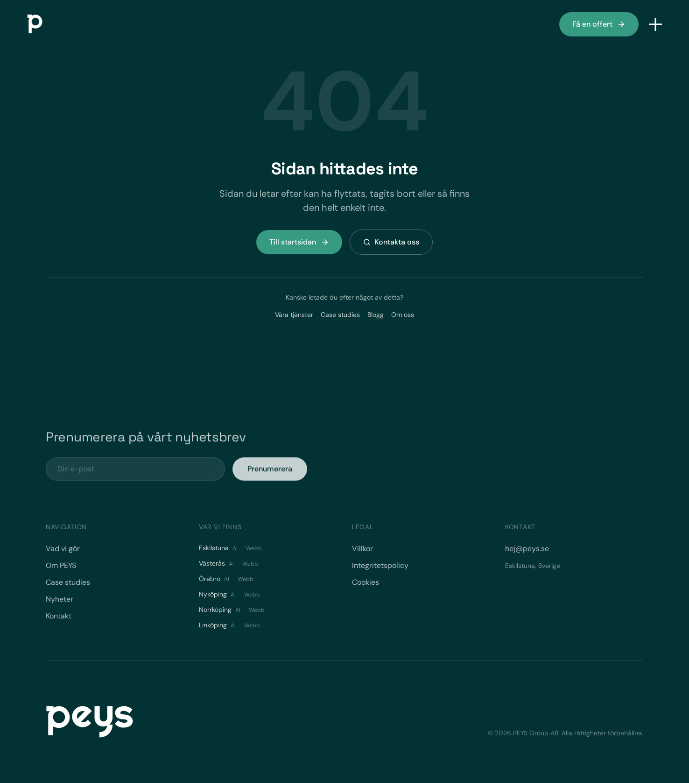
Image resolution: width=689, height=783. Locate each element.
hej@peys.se (527, 548)
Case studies (340, 314)
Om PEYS (61, 565)
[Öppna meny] (655, 24)
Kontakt (58, 616)
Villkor (362, 548)
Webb (254, 548)
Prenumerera (269, 474)
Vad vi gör (63, 548)
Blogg (375, 314)
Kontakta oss (391, 242)
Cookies (365, 582)
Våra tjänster (294, 314)
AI (235, 548)
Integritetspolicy (380, 565)
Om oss (402, 314)
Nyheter (59, 599)
